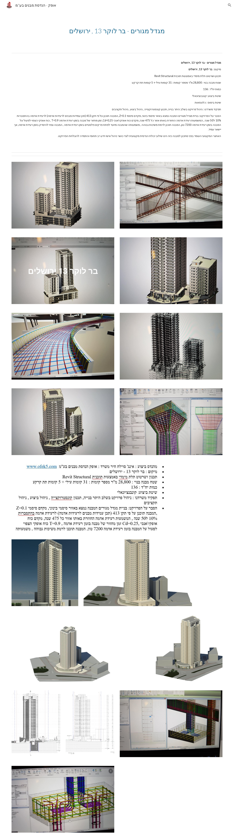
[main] (117, 31)
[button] (229, 5)
